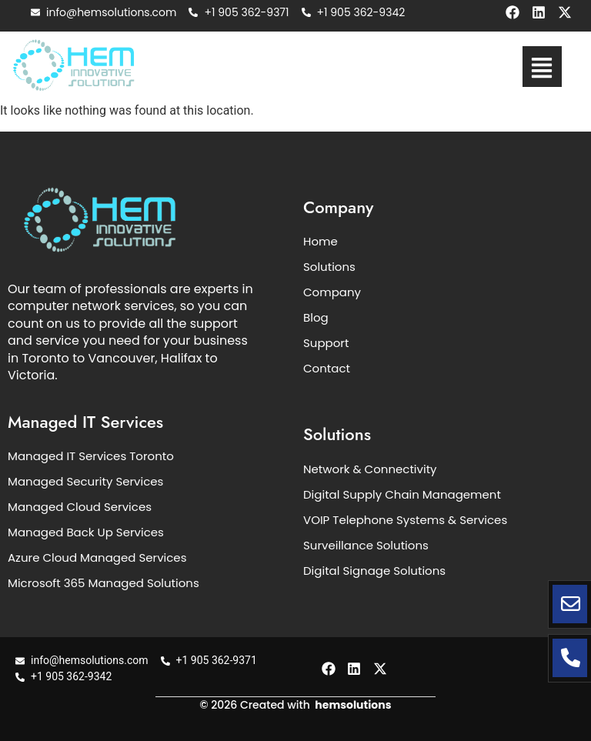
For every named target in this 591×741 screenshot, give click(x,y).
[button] (542, 66)
